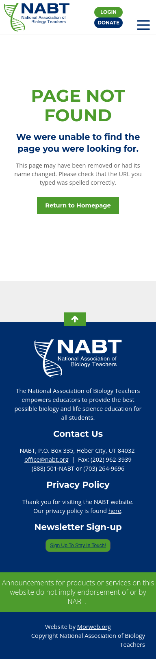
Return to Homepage (78, 205)
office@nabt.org (46, 459)
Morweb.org (94, 626)
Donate (108, 23)
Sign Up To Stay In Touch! (78, 545)
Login (108, 12)
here (114, 510)
